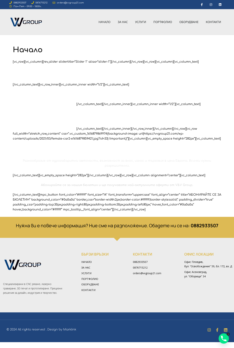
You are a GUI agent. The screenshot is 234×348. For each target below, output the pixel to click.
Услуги (140, 22)
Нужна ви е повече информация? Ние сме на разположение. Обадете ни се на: (117, 231)
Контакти (213, 22)
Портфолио (162, 22)
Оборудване (189, 22)
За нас (123, 22)
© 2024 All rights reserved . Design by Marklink (41, 335)
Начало (104, 22)
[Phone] (224, 338)
